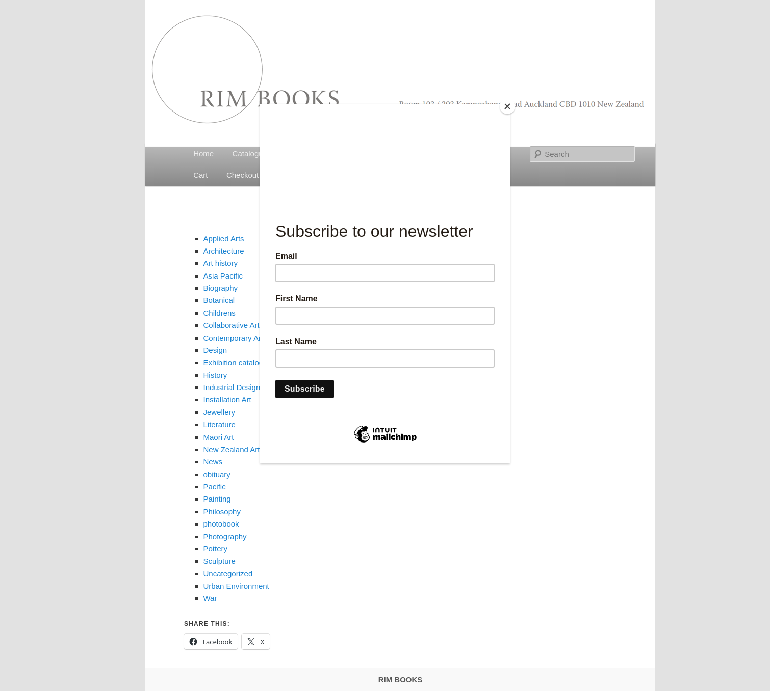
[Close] (507, 106)
